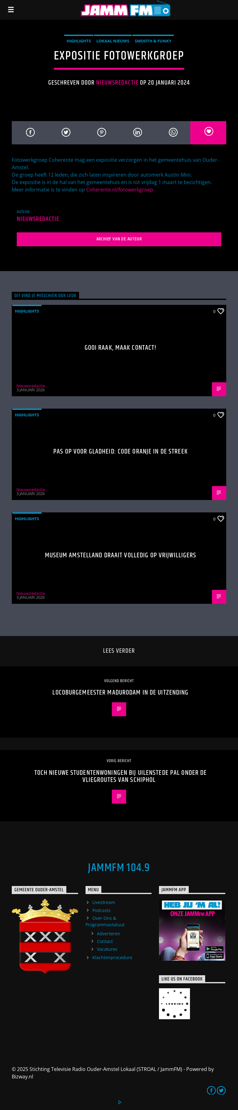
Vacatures (107, 949)
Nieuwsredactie (117, 83)
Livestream (103, 902)
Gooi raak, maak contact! (121, 347)
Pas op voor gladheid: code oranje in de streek (120, 451)
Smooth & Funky (153, 41)
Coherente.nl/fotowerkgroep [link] (119, 189)
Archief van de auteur (119, 239)
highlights (79, 41)
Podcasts (101, 910)
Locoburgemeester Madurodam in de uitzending (120, 692)
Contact (105, 941)
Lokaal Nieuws (112, 41)
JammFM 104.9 (119, 868)
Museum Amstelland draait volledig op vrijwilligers (120, 555)
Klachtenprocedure (112, 957)
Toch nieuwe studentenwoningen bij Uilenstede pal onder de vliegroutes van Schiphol (120, 776)
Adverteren (108, 934)
